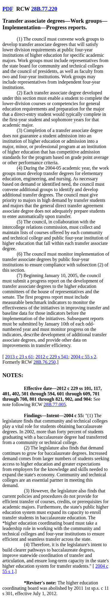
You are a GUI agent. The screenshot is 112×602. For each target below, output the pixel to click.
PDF (7, 9)
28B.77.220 (44, 9)
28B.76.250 (44, 362)
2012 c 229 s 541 (52, 356)
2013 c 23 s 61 (19, 356)
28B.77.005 (55, 404)
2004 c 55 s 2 (83, 356)
